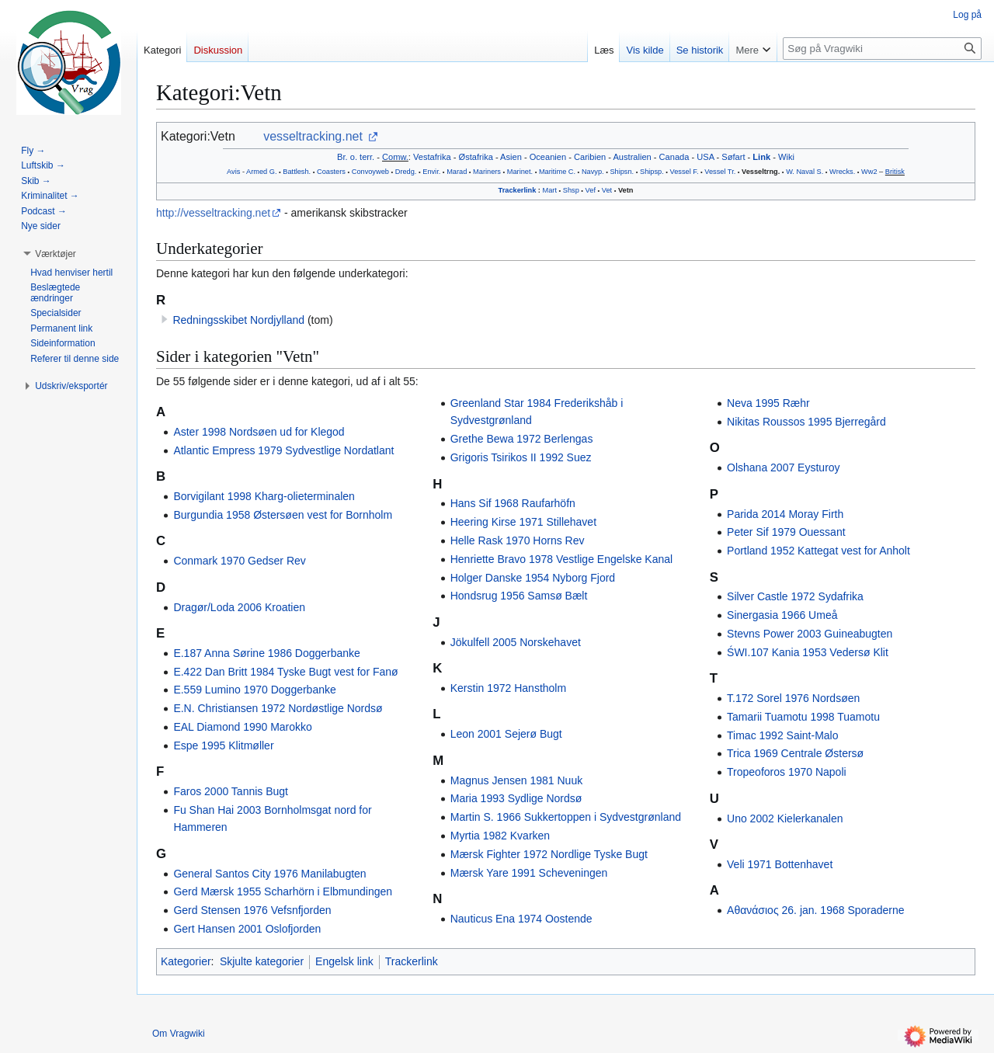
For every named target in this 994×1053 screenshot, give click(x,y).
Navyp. (593, 172)
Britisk (895, 172)
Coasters (331, 172)
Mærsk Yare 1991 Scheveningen (529, 873)
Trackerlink (518, 190)
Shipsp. (652, 172)
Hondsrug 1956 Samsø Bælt (519, 595)
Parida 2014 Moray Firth (785, 514)
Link (761, 157)
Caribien (590, 157)
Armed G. (261, 172)
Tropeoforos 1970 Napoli (786, 772)
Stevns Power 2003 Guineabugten (809, 633)
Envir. (431, 172)
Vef (591, 190)
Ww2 (869, 172)
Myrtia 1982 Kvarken (500, 835)
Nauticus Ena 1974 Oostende (521, 918)
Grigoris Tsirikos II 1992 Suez (521, 457)
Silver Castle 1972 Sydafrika (795, 596)
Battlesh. (297, 172)
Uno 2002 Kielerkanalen (785, 818)
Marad (457, 172)
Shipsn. (622, 172)
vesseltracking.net (313, 136)
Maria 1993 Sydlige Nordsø (516, 798)
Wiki (786, 157)
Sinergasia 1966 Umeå (782, 615)
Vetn (625, 190)
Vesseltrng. (761, 172)
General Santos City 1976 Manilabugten (269, 873)
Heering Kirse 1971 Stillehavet (523, 522)
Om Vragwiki (178, 1033)
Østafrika (476, 157)
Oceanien (548, 157)
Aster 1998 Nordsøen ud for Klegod (258, 432)
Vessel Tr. (719, 172)
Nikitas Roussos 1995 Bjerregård (806, 421)
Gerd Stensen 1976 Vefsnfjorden (252, 910)
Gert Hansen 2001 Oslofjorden (247, 929)
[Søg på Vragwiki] (882, 48)
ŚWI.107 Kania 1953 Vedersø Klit (807, 652)
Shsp (571, 190)
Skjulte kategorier (262, 961)
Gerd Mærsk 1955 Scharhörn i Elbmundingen (282, 891)
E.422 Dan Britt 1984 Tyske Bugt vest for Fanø (285, 672)
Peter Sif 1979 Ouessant (786, 532)
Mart (550, 190)
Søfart (733, 157)
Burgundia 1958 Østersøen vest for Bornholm (282, 515)
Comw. (395, 157)
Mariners (487, 172)
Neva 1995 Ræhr (768, 403)
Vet (607, 190)
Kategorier (186, 961)
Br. (342, 157)
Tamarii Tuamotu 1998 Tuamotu (803, 717)
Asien (511, 157)
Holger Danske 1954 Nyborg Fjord (532, 578)
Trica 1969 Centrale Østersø (795, 753)
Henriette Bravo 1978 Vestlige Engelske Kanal (561, 559)
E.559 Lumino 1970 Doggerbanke (254, 689)
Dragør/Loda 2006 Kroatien (239, 607)
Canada (674, 157)
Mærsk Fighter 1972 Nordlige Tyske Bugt (549, 854)
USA (705, 157)
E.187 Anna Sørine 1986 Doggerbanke (266, 653)
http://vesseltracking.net (213, 213)
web (382, 172)
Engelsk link (344, 961)
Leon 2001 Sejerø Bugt (506, 734)
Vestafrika (432, 157)
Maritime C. (557, 172)
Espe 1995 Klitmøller (223, 745)
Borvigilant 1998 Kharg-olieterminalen (263, 496)
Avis (233, 172)
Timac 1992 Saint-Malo (782, 735)
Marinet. (520, 172)
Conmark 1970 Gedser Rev (239, 560)
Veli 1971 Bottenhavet (779, 864)
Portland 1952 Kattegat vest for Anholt (818, 550)
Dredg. (406, 172)
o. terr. (362, 157)
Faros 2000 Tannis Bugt (230, 791)
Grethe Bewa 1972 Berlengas (521, 439)
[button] (55, 253)
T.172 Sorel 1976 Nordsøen (793, 698)
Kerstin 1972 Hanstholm (508, 688)
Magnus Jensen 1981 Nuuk (516, 780)
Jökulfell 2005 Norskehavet (515, 642)
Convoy (364, 172)
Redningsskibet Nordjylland (238, 320)
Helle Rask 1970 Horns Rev (517, 540)
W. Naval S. (804, 172)
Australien (632, 157)
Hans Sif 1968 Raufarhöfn (512, 503)
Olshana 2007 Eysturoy (783, 467)
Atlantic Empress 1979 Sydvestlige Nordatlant (283, 450)
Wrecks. (842, 172)
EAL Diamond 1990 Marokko (242, 727)
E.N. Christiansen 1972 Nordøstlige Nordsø (277, 708)
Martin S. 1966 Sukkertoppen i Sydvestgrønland (565, 817)
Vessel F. (684, 172)
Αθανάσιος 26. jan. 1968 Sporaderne (816, 910)
